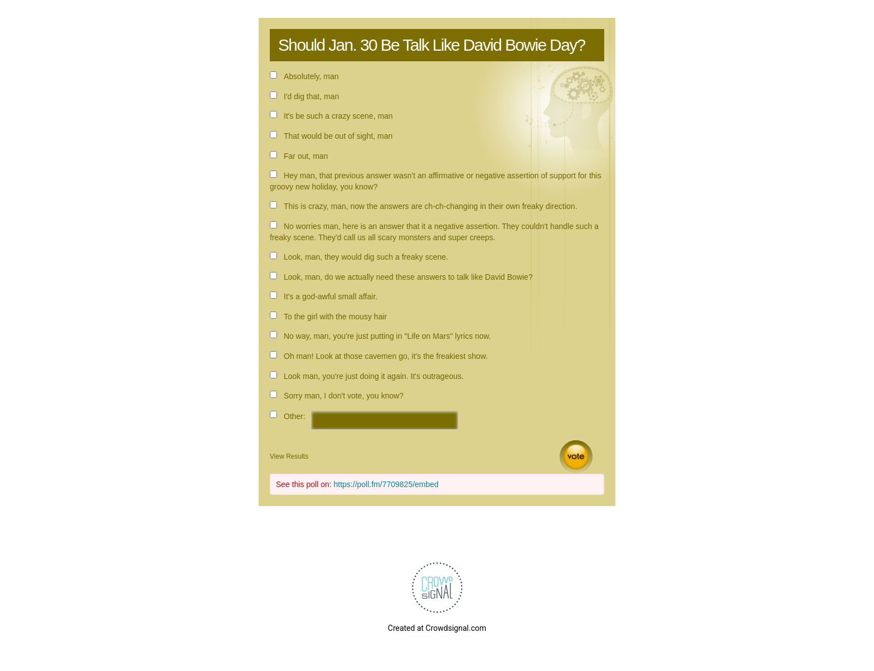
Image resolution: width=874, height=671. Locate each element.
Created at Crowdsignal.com (437, 628)
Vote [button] (576, 457)
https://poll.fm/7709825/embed (386, 484)
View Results (289, 456)
